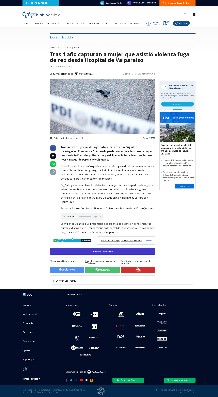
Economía (68, 23)
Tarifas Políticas (30, 378)
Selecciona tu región (40, 2)
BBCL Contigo (135, 23)
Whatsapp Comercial (128, 380)
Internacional (53, 23)
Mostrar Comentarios (102, 251)
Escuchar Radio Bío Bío (177, 3)
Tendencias (93, 23)
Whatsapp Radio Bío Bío (179, 380)
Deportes (81, 23)
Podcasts (26, 23)
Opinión (105, 23)
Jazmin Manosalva (63, 67)
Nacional (39, 23)
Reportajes (28, 359)
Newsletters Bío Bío (111, 3)
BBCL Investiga (119, 23)
